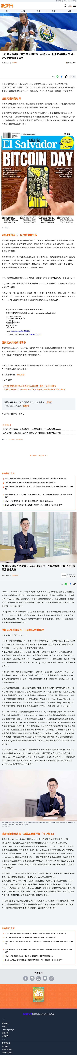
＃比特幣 (11, 439)
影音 (54, 11)
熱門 (7, 11)
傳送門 (49, 402)
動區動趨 (21, 375)
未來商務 (5, 1036)
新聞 (23, 11)
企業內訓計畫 (7, 1053)
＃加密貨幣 (19, 439)
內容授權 (73, 1)
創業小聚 (5, 1033)
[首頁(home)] (7, 6)
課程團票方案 (7, 1050)
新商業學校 (6, 1043)
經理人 (4, 1027)
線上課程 (5, 1046)
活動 (69, 11)
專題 (38, 11)
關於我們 (58, 1)
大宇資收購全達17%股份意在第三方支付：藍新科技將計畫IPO (29, 386)
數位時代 (5, 1023)
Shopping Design (8, 1030)
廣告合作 (66, 1)
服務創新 (15, 575)
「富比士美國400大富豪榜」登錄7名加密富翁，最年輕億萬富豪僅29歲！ (34, 389)
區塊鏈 (14, 63)
